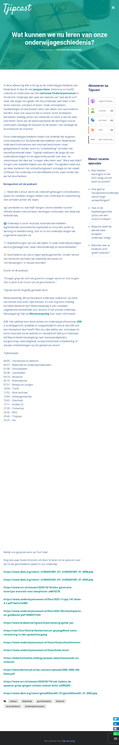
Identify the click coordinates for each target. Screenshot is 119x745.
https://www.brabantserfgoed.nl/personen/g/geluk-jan (38, 622)
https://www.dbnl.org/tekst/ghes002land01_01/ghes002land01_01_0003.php (50, 693)
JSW (79, 321)
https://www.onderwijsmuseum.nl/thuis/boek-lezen (36, 650)
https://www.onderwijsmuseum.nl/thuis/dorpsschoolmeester (42, 642)
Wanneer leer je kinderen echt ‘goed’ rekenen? (100, 249)
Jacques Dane (41, 89)
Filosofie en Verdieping (69, 50)
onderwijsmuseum (34, 706)
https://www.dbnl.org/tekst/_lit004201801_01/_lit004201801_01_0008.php (48, 571)
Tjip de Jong (68, 740)
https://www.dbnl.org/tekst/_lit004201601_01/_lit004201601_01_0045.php (48, 579)
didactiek (27, 701)
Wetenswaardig (39, 313)
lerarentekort (13, 706)
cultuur (13, 701)
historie (60, 701)
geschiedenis (44, 701)
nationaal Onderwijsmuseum (58, 93)
